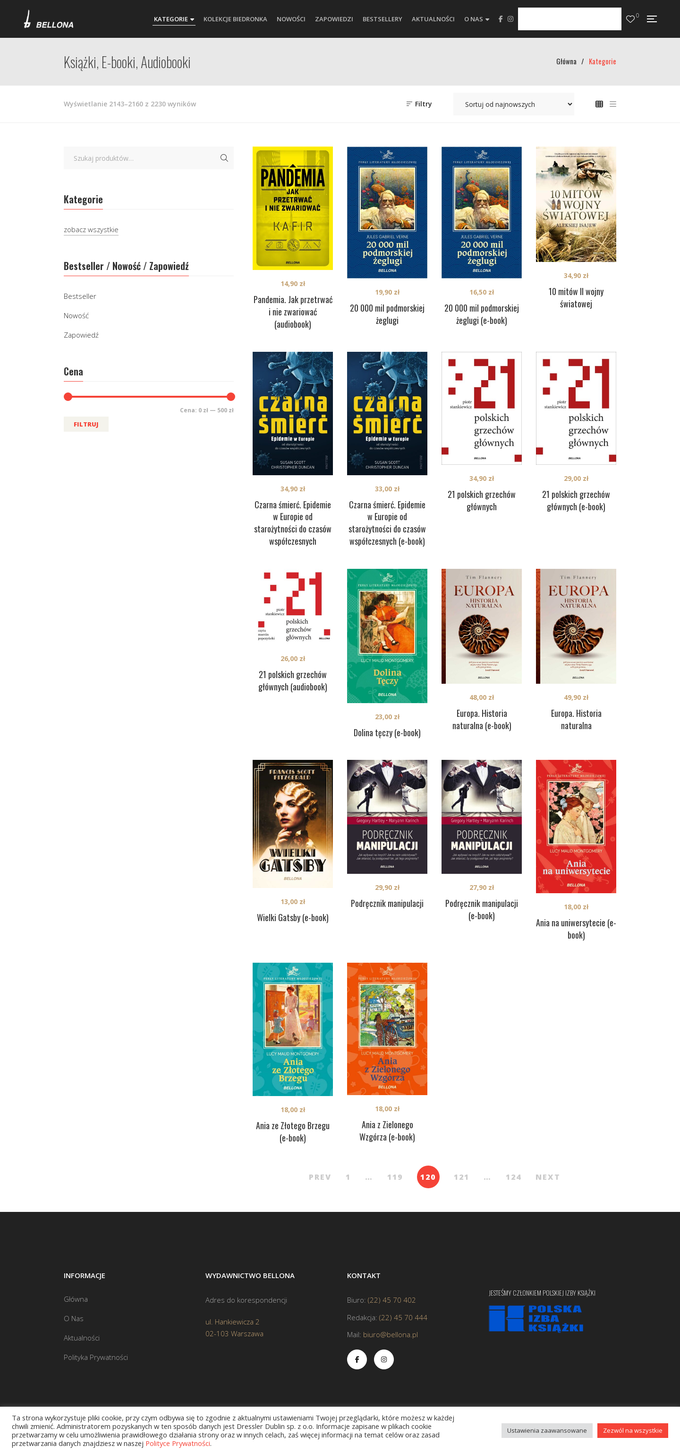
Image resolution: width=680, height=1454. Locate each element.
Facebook (501, 19)
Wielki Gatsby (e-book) (293, 917)
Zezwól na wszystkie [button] (633, 1430)
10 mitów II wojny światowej (576, 297)
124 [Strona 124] (513, 1177)
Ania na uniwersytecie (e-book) (576, 928)
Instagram (510, 19)
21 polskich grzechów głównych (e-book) (576, 500)
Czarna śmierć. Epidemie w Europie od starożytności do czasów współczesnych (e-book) (387, 523)
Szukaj (224, 158)
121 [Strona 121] (461, 1177)
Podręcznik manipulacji (387, 903)
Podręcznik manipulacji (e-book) (481, 909)
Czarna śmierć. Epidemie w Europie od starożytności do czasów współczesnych (293, 523)
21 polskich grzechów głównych (482, 500)
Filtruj (86, 424)
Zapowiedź (81, 335)
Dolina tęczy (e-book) (387, 732)
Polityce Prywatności (177, 1443)
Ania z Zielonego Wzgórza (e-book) (387, 1130)
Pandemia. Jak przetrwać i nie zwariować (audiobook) (293, 311)
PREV (320, 1177)
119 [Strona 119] (395, 1177)
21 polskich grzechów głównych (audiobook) (292, 680)
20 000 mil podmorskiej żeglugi (387, 314)
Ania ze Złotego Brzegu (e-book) (293, 1131)
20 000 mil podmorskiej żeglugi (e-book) (481, 314)
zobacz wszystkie (91, 229)
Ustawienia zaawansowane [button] (547, 1430)
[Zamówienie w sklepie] (513, 104)
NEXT (548, 1177)
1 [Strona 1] (348, 1177)
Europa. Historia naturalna (576, 719)
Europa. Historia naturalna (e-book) (481, 719)
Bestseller (80, 296)
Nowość (76, 315)
